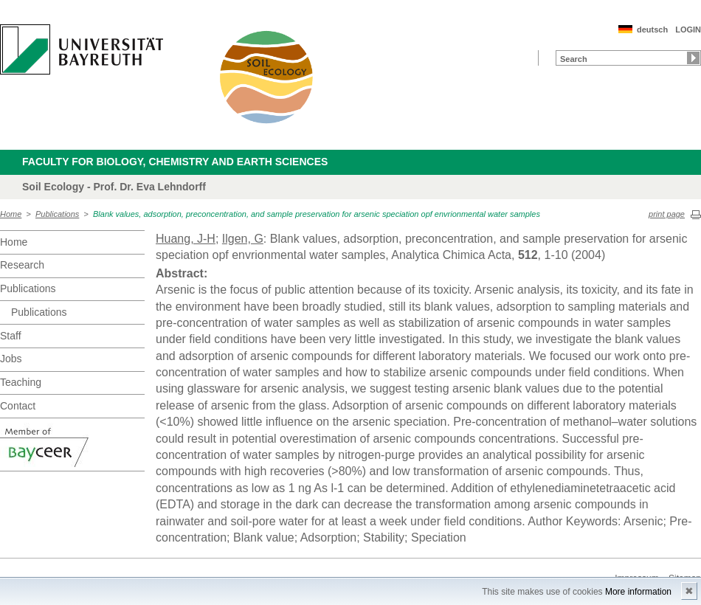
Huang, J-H (185, 238)
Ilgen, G (242, 238)
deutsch (652, 29)
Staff (10, 336)
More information (638, 592)
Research (22, 265)
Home (10, 214)
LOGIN (688, 29)
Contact (17, 406)
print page (667, 214)
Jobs (11, 358)
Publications (57, 214)
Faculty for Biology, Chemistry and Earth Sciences (175, 161)
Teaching (20, 382)
